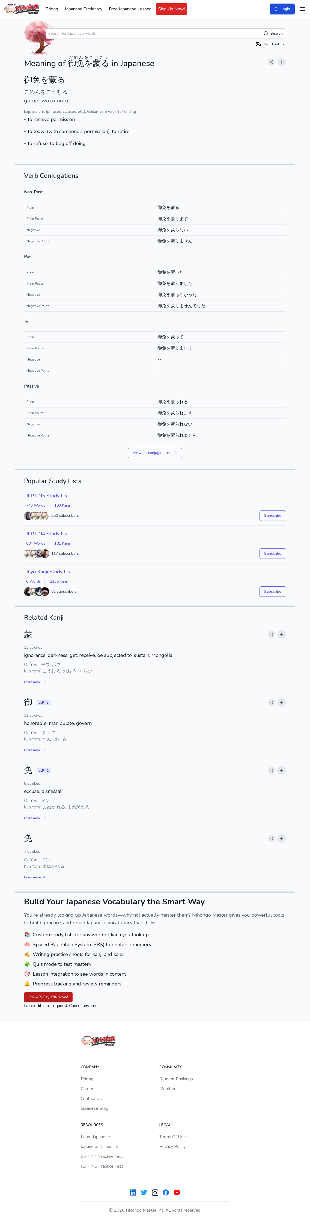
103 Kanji (62, 505)
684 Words (35, 543)
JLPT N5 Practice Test (102, 1166)
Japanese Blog (94, 1108)
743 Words (35, 505)
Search (273, 33)
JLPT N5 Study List (47, 495)
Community (170, 1067)
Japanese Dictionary (83, 9)
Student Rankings (176, 1079)
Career (87, 1089)
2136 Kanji (59, 581)
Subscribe (272, 515)
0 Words (33, 581)
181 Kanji (62, 543)
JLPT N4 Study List (47, 533)
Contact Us (91, 1099)
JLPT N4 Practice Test (102, 1156)
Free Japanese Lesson (130, 9)
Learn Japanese (95, 1137)
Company (90, 1067)
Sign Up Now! (171, 9)
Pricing (52, 9)
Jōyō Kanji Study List (49, 571)
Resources (92, 1124)
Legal (165, 1124)
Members (168, 1089)
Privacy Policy (172, 1147)
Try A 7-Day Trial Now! (48, 997)
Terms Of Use (172, 1137)
